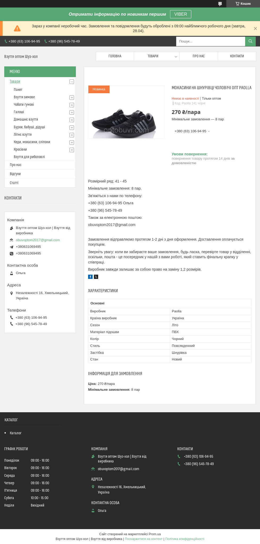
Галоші (19, 112)
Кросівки (20, 149)
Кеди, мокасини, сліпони (32, 142)
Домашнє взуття (26, 119)
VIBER (180, 14)
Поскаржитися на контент (143, 539)
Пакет (18, 90)
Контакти (237, 56)
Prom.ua (155, 534)
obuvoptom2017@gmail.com (38, 240)
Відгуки (15, 174)
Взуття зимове (24, 97)
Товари (153, 56)
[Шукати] (250, 41)
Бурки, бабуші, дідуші (29, 127)
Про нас (199, 56)
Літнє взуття (23, 135)
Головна (115, 56)
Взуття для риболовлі (29, 157)
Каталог (15, 433)
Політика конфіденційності (185, 539)
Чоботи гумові (24, 105)
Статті (14, 183)
